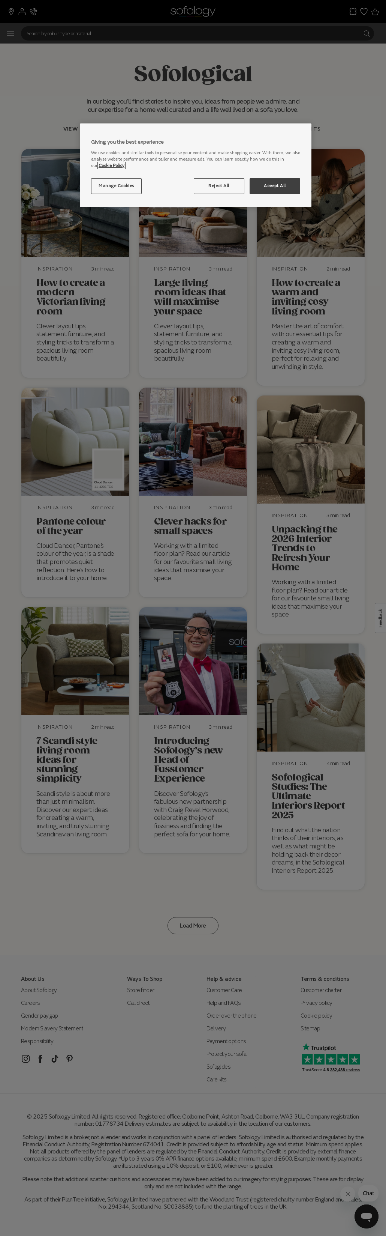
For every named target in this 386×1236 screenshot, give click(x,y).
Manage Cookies (116, 185)
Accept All (275, 185)
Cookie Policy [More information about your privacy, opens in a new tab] (111, 165)
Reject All (218, 185)
